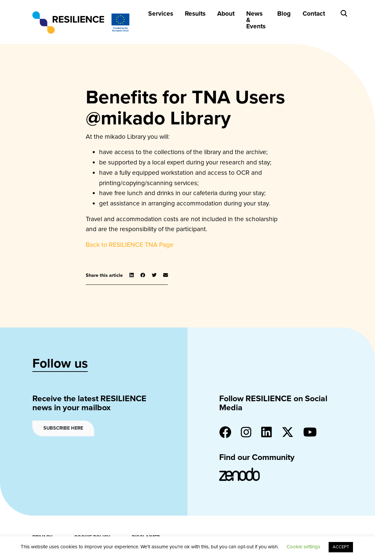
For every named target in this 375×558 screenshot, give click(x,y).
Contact (314, 13)
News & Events (256, 20)
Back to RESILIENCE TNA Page (129, 244)
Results (195, 13)
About (226, 13)
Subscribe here (63, 428)
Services (160, 13)
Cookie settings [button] (303, 547)
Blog (284, 13)
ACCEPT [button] (341, 547)
